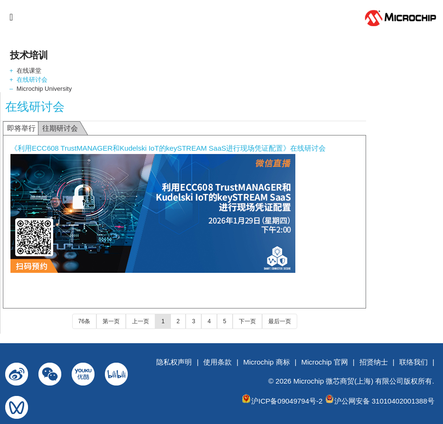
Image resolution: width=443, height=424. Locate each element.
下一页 (247, 321)
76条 (84, 321)
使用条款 (217, 362)
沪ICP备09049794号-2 (286, 401)
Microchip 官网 (324, 362)
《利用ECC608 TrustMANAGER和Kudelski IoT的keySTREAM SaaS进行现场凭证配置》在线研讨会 (168, 148)
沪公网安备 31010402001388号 (384, 401)
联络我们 (413, 362)
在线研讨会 (32, 79)
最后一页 (279, 321)
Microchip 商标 (266, 362)
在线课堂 (29, 70)
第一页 (111, 321)
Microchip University (44, 88)
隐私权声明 (174, 362)
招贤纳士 (373, 362)
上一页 (140, 321)
